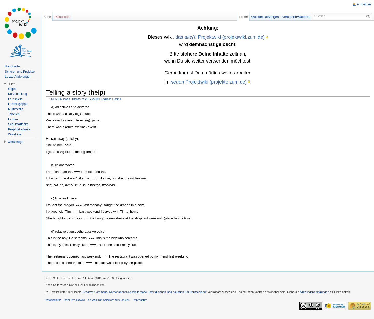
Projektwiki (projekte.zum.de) (209, 82)
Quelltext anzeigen (265, 17)
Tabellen (14, 114)
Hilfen (12, 84)
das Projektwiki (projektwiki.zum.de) (220, 37)
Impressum (140, 299)
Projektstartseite (19, 129)
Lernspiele (15, 99)
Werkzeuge (15, 142)
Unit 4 (117, 98)
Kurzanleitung (17, 94)
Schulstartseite (18, 124)
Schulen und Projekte (20, 71)
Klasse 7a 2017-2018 (85, 98)
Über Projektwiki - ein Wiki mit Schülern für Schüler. (97, 299)
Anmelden (364, 4)
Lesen (243, 17)
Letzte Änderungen (18, 76)
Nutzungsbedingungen (314, 291)
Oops (12, 89)
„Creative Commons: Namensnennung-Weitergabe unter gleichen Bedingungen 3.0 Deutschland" (144, 291)
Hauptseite (12, 66)
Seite (47, 17)
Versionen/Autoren (295, 17)
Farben (13, 119)
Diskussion (62, 17)
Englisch (106, 98)
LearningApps (17, 104)
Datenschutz (53, 299)
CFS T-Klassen (60, 98)
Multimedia (15, 109)
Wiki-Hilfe (14, 134)
